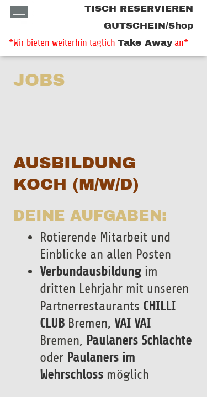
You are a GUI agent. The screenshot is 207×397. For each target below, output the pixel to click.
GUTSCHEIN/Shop (148, 25)
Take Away (145, 42)
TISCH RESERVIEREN (138, 8)
